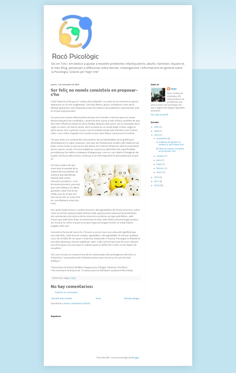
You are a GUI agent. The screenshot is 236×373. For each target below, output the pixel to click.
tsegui (173, 88)
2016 (156, 185)
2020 (156, 131)
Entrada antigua (132, 298)
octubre (160, 156)
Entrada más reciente (62, 298)
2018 (156, 177)
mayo (159, 164)
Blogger (135, 357)
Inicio (98, 298)
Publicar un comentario (66, 292)
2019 (156, 135)
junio (159, 160)
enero (159, 172)
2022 (156, 126)
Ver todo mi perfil (159, 114)
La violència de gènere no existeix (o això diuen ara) (169, 143)
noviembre (162, 138)
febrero (160, 168)
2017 (156, 181)
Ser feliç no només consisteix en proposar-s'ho (170, 150)
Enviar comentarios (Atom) (77, 303)
